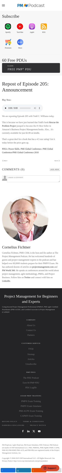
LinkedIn (6, 281)
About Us (31, 325)
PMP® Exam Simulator (31, 406)
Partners (30, 335)
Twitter (27, 277)
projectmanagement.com (43, 267)
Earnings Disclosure (13, 425)
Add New (55, 169)
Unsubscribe (31, 364)
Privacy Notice (38, 425)
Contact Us (31, 330)
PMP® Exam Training (31, 401)
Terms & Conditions (33, 421)
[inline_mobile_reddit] (39, 470)
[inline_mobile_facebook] (8, 470)
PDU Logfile (31, 387)
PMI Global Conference (31, 149)
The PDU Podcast (31, 378)
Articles (31, 359)
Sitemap (30, 354)
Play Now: (6, 100)
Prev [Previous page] (4, 161)
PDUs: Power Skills (10, 149)
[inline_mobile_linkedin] (23, 470)
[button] (3, 5)
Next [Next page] (57, 161)
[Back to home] (31, 5)
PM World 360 (8, 270)
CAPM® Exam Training (31, 416)
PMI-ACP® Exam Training (31, 411)
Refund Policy (9, 421)
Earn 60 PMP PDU (31, 383)
